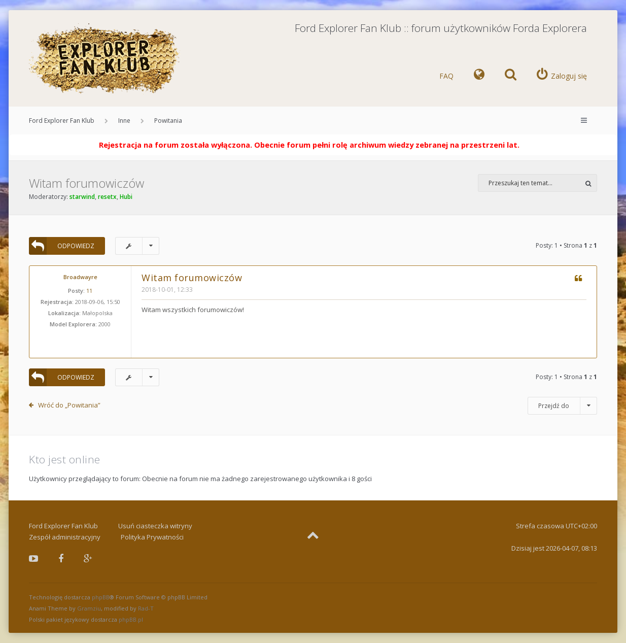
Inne (124, 120)
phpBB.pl (131, 619)
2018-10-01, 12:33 (167, 289)
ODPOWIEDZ (61, 246)
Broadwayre (80, 277)
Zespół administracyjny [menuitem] (64, 537)
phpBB (101, 597)
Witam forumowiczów (86, 183)
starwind (82, 196)
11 (89, 290)
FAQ (446, 76)
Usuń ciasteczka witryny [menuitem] (155, 525)
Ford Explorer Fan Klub (61, 120)
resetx (107, 196)
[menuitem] (479, 76)
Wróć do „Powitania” (69, 405)
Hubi (126, 196)
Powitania (168, 120)
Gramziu (89, 608)
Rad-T (146, 608)
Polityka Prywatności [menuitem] (152, 537)
